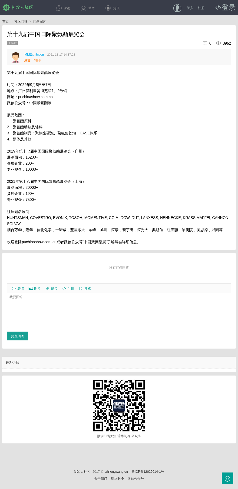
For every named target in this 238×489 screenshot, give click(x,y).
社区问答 (22, 21)
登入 (190, 8)
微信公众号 (136, 478)
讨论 (63, 8)
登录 (229, 7)
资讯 (112, 8)
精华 (87, 8)
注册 (201, 8)
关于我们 (100, 478)
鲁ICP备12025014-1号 (148, 471)
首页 (7, 21)
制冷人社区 (18, 7)
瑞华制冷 (117, 478)
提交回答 (17, 336)
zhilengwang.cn (116, 471)
